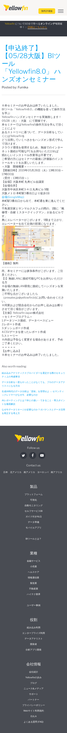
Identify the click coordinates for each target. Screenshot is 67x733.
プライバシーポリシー (33, 705)
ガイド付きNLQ (34, 516)
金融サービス (33, 561)
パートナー (33, 699)
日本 (5, 472)
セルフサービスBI (34, 511)
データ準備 (33, 522)
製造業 (33, 583)
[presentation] (15, 8)
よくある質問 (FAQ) (34, 722)
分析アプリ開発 (33, 649)
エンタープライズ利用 (33, 633)
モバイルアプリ (33, 527)
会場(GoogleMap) (13, 197)
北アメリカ (15, 472)
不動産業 (33, 588)
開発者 (33, 644)
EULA (34, 716)
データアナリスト (34, 638)
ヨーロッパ (43, 472)
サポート (33, 694)
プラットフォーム (34, 494)
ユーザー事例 (33, 605)
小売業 (33, 566)
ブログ (33, 683)
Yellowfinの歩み (33, 677)
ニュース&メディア (34, 688)
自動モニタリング (34, 505)
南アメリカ (29, 472)
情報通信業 (33, 577)
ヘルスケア (33, 572)
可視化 (33, 500)
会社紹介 (33, 672)
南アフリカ (56, 472)
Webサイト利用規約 (33, 710)
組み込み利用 (33, 627)
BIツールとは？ (33, 538)
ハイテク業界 (33, 594)
